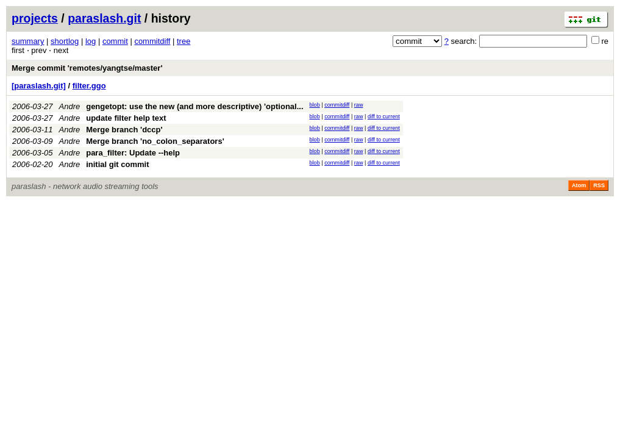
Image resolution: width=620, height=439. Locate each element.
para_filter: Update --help (133, 152)
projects (35, 18)
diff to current (384, 116)
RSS (599, 185)
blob (315, 105)
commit (115, 41)
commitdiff (152, 41)
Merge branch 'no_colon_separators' (155, 141)
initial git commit (117, 164)
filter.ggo (89, 85)
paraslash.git (104, 18)
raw (358, 105)
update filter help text (126, 118)
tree (183, 41)
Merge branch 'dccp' (124, 129)
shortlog (65, 41)
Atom (579, 185)
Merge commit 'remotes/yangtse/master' (87, 68)
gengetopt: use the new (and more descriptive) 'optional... (194, 106)
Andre (69, 106)
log (90, 41)
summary (28, 41)
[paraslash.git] (39, 85)
